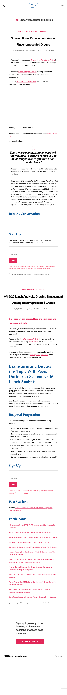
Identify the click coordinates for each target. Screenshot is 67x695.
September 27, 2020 (34, 60)
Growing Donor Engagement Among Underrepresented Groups (33, 46)
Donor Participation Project (28, 34)
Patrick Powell (34, 368)
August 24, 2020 (34, 331)
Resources (46, 34)
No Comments (50, 60)
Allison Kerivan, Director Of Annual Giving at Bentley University (33, 559)
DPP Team (21, 331)
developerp (19, 60)
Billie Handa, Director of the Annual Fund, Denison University (33, 571)
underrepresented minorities (42, 283)
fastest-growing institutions (40, 381)
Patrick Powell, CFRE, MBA (28, 91)
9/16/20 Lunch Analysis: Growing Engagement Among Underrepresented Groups (33, 314)
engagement (28, 283)
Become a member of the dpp (30, 676)
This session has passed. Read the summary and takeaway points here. (32, 345)
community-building (17, 283)
